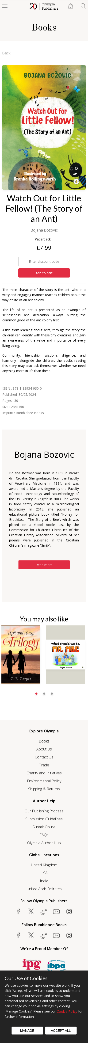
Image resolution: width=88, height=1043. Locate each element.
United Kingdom (44, 865)
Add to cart (44, 273)
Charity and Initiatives (44, 773)
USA (44, 873)
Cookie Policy (67, 1011)
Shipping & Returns (44, 789)
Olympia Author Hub (44, 842)
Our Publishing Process (44, 811)
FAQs (44, 834)
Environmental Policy (44, 781)
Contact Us (44, 757)
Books (44, 741)
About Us (44, 749)
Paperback (43, 239)
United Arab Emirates (44, 888)
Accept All (61, 1030)
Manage (27, 1030)
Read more (44, 565)
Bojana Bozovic (44, 230)
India (44, 880)
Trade (44, 765)
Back (6, 53)
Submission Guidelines (44, 819)
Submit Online (44, 827)
